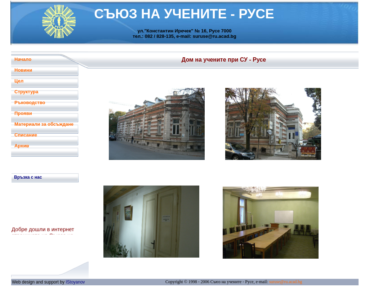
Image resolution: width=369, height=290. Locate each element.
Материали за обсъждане (44, 124)
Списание (25, 135)
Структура (26, 91)
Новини (23, 70)
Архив (21, 145)
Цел (18, 81)
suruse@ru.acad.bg (285, 281)
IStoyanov (75, 282)
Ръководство (29, 102)
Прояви (23, 113)
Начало (22, 59)
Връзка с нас (28, 177)
